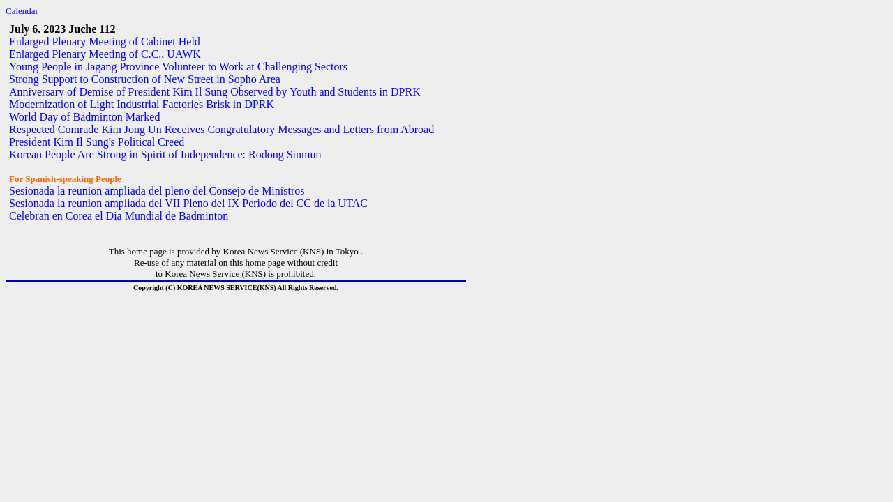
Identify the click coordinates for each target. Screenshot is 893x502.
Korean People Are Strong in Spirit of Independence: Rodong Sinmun (165, 154)
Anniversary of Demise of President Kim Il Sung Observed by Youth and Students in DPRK (215, 92)
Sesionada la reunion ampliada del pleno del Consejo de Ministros (156, 191)
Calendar (22, 11)
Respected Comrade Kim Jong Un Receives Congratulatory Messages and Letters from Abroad (221, 129)
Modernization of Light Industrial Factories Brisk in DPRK (141, 104)
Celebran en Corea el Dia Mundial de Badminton (118, 216)
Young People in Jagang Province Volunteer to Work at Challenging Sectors (178, 67)
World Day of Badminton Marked (84, 117)
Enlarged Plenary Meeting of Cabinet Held (104, 41)
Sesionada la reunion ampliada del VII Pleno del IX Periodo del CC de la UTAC (188, 203)
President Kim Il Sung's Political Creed (96, 142)
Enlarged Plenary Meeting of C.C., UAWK (105, 54)
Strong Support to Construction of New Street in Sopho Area (144, 79)
